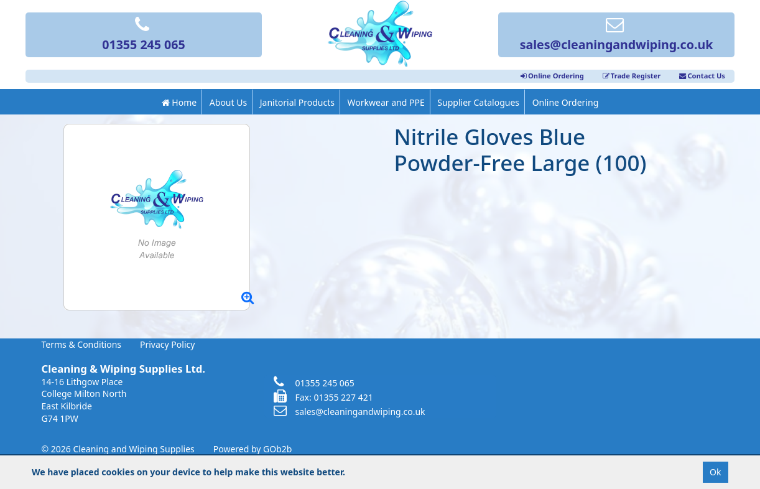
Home (179, 102)
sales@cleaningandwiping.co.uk (616, 35)
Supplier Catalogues (478, 102)
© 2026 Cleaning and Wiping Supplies (118, 449)
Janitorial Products (297, 102)
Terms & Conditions (82, 344)
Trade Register (632, 75)
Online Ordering (552, 75)
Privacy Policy (167, 344)
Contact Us (702, 75)
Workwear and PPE (386, 102)
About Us (228, 102)
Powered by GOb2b (252, 449)
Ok (715, 472)
